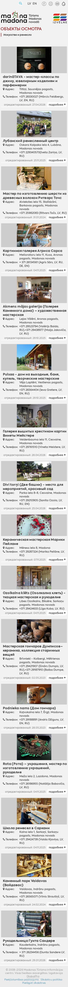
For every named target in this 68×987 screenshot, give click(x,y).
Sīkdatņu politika (51, 979)
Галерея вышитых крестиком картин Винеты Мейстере (35, 433)
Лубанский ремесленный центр (30, 141)
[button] (63, 4)
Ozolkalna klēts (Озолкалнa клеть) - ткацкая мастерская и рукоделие (34, 595)
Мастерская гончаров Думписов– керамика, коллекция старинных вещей (33, 650)
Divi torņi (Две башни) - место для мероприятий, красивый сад (33, 486)
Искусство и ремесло (17, 34)
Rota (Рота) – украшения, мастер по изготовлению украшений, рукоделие (35, 767)
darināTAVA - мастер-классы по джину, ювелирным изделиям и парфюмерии (31, 80)
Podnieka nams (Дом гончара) (29, 708)
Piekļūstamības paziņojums (21, 979)
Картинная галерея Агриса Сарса (32, 250)
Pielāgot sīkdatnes (34, 982)
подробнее (56, 104)
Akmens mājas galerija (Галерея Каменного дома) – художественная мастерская (35, 310)
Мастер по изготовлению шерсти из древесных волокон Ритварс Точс (35, 195)
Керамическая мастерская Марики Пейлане (34, 541)
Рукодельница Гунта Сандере (29, 940)
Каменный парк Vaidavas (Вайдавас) (25, 883)
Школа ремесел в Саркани (26, 828)
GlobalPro (33, 976)
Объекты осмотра (21, 28)
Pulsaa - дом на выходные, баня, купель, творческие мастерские (31, 376)
